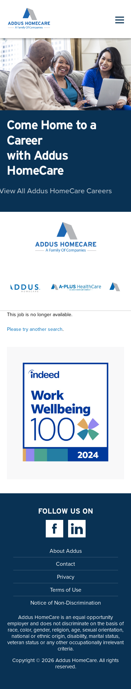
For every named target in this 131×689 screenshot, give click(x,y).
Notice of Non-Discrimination (65, 602)
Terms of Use (65, 589)
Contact (65, 564)
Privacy (65, 576)
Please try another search (35, 329)
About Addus (66, 551)
